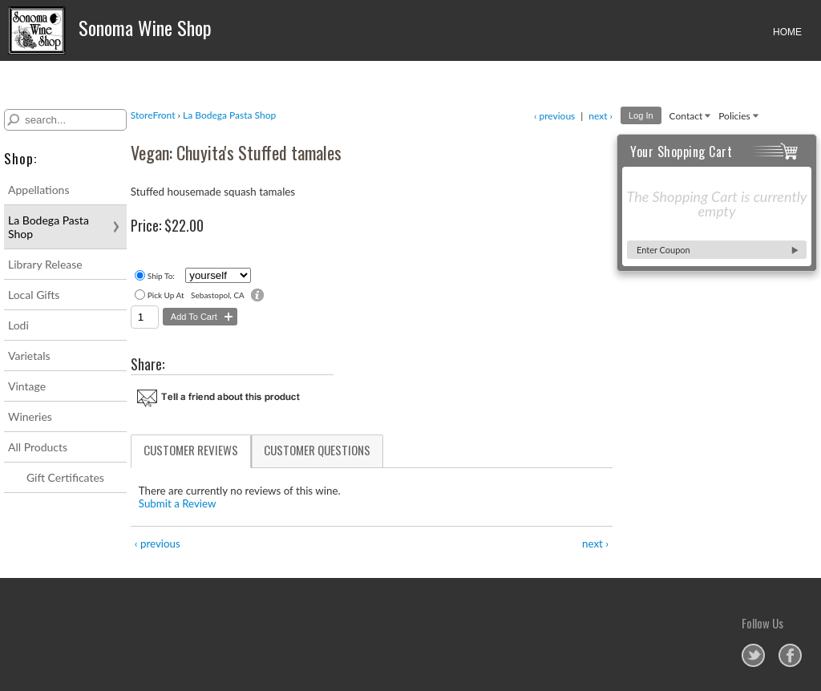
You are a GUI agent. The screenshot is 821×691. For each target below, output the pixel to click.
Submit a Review (177, 503)
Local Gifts (33, 294)
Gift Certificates (65, 477)
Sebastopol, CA (218, 295)
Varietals (29, 355)
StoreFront (153, 115)
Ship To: (161, 276)
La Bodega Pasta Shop (48, 226)
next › (600, 116)
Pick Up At (166, 295)
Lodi (18, 325)
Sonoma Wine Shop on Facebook (790, 655)
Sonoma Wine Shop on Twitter (753, 655)
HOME (787, 32)
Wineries (30, 416)
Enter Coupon (663, 249)
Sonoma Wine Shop (110, 30)
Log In (641, 115)
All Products (37, 447)
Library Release (45, 264)
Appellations (38, 189)
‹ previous (554, 116)
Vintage (27, 386)
